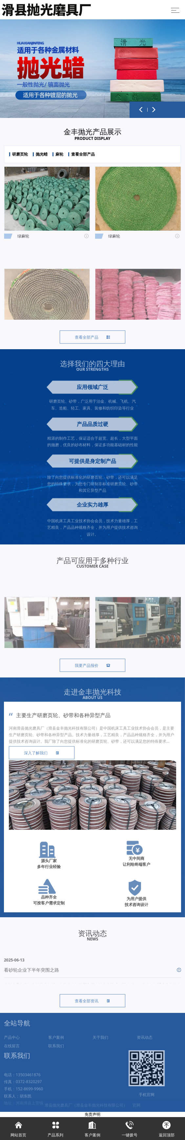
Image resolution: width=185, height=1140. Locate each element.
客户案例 (56, 1047)
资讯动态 (145, 1047)
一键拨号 (129, 1127)
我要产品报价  (92, 673)
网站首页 (18, 1127)
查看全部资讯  (92, 1008)
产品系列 (55, 1127)
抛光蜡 (42, 154)
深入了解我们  (41, 760)
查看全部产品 (83, 154)
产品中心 (12, 1047)
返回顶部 (166, 1127)
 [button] (141, 109)
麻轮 (59, 154)
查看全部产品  (92, 344)
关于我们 (100, 1047)
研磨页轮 (20, 154)
